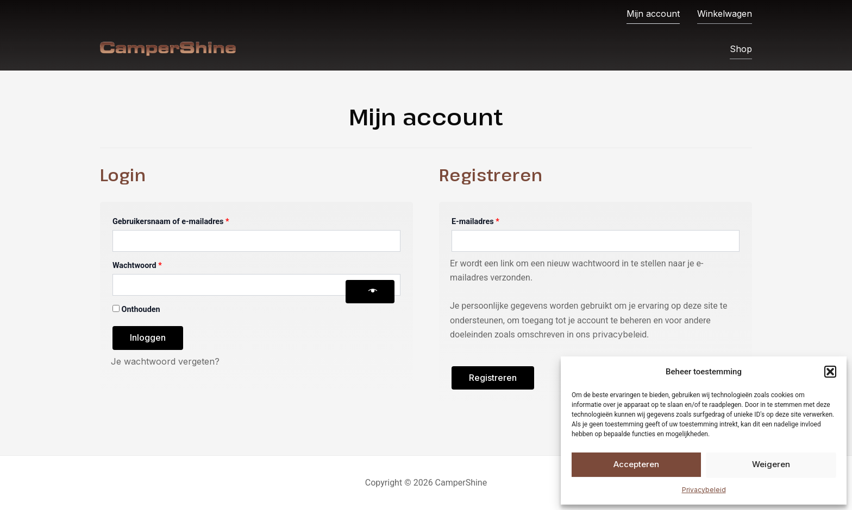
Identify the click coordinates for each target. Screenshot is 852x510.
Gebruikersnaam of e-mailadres (182, 220)
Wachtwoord (149, 264)
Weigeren (771, 464)
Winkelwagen (724, 13)
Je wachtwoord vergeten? (165, 361)
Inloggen (148, 337)
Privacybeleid (704, 490)
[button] (830, 371)
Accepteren (636, 464)
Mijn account (653, 13)
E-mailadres (488, 220)
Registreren (493, 377)
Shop (741, 48)
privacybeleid (619, 334)
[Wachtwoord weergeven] (370, 291)
